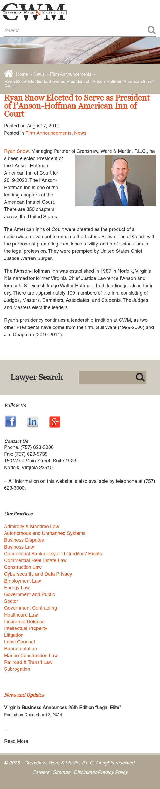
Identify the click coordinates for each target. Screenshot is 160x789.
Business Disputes (24, 540)
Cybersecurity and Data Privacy (38, 574)
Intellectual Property (25, 628)
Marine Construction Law (31, 655)
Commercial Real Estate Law (35, 560)
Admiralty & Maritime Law (31, 526)
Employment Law (22, 581)
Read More (16, 741)
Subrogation (17, 669)
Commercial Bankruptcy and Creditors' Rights (53, 553)
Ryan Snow (16, 151)
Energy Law (17, 587)
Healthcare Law (21, 615)
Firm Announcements (70, 74)
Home (22, 74)
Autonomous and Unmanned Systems (45, 533)
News (39, 74)
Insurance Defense (24, 621)
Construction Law (23, 567)
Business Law (19, 547)
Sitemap (61, 772)
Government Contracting (30, 608)
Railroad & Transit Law (28, 662)
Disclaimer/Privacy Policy (101, 772)
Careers (40, 772)
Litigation (13, 635)
